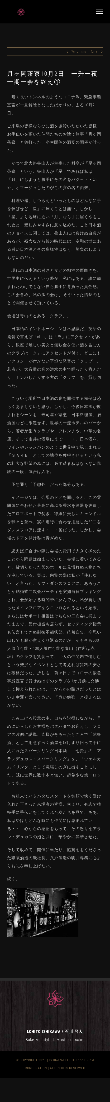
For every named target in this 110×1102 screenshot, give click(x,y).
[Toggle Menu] (99, 12)
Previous (78, 51)
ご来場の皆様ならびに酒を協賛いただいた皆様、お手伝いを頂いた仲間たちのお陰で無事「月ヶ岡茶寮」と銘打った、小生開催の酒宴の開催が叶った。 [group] (54, 138)
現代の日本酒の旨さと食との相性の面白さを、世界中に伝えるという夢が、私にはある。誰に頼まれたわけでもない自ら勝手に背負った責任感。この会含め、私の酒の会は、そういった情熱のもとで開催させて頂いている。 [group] (54, 286)
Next (95, 51)
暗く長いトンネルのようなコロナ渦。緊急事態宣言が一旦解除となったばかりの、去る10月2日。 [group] (54, 104)
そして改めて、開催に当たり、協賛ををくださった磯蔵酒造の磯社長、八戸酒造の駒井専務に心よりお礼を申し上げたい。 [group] (54, 857)
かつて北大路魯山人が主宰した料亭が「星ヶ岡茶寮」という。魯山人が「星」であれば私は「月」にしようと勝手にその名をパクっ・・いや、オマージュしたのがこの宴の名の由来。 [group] (54, 175)
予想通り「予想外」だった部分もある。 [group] (47, 484)
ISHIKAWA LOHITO (63, 1060)
